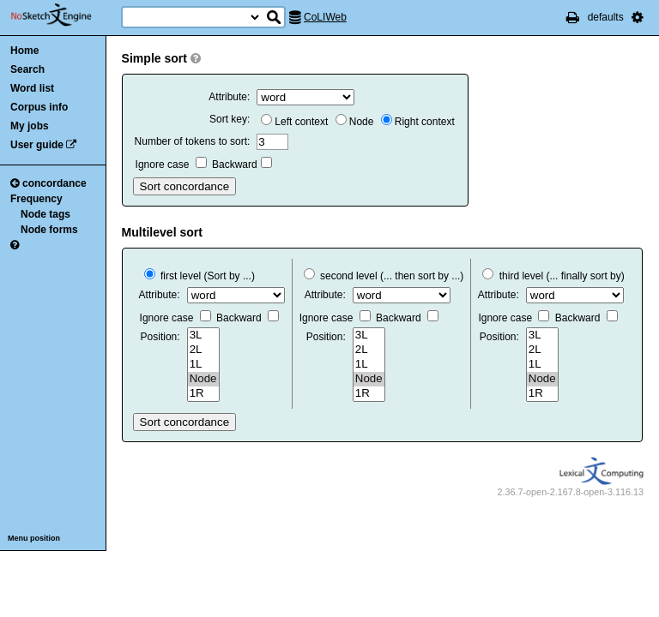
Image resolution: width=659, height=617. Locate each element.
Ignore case (171, 165)
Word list (32, 88)
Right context (418, 122)
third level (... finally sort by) (553, 276)
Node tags (45, 214)
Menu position (34, 538)
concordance (48, 183)
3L (203, 335)
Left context (294, 122)
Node (355, 122)
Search (27, 69)
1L (203, 364)
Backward (242, 165)
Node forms (49, 230)
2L (203, 350)
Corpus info (39, 107)
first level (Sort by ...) (199, 276)
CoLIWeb (325, 17)
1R (203, 393)
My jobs (29, 126)
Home (24, 51)
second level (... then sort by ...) (384, 276)
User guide (36, 145)
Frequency (36, 199)
